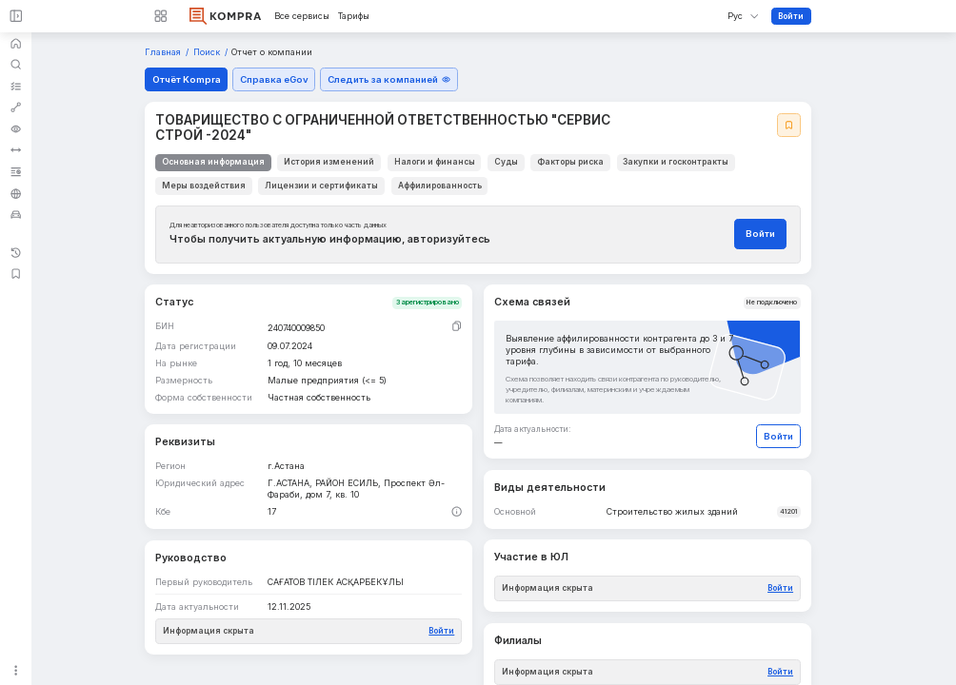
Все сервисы (301, 16)
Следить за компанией (389, 79)
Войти (791, 16)
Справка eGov (274, 79)
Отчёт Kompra (186, 79)
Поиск (208, 52)
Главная (164, 52)
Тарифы (353, 16)
